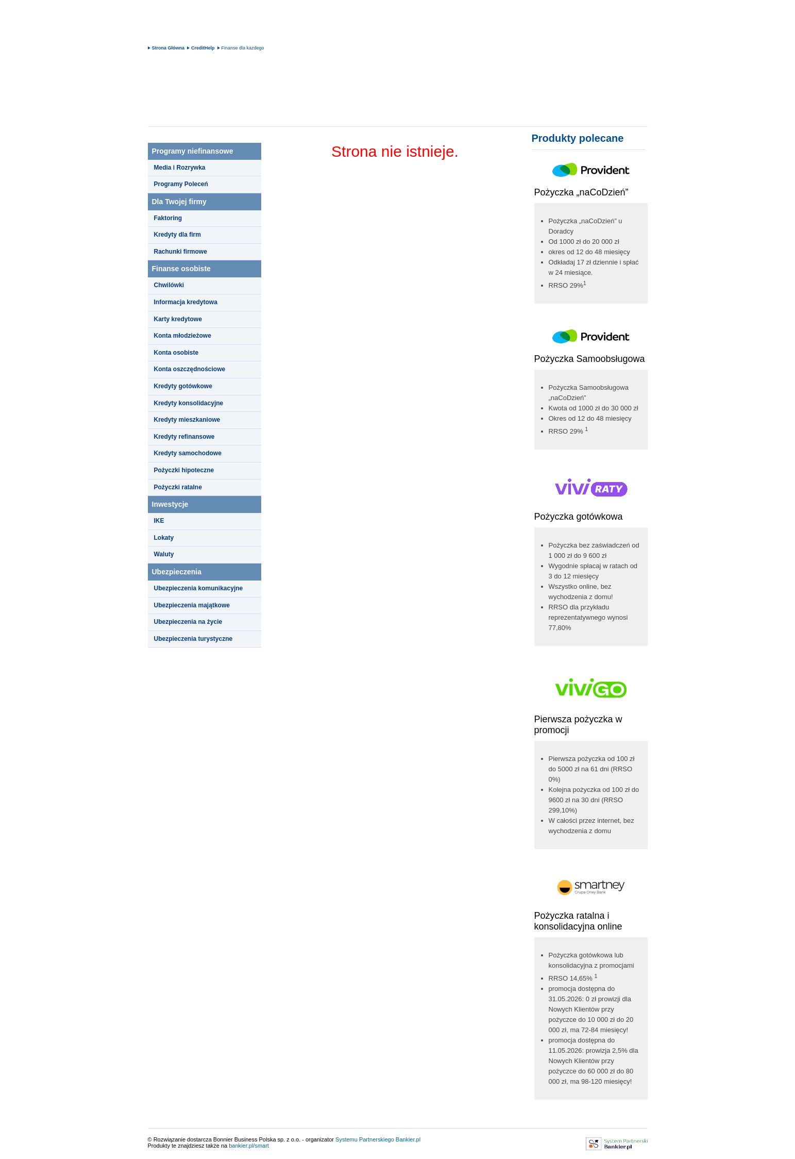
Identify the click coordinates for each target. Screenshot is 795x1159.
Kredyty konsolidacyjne (189, 403)
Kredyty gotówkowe (183, 386)
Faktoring (168, 218)
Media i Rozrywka (180, 167)
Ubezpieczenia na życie (188, 621)
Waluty (164, 554)
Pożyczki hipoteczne (184, 470)
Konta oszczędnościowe (190, 369)
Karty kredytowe (178, 319)
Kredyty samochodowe (188, 453)
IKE (159, 520)
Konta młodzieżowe (182, 335)
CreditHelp (203, 48)
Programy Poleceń (181, 184)
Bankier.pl (408, 1139)
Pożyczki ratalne (178, 487)
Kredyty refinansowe (184, 436)
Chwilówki (169, 285)
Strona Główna (168, 48)
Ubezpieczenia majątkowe (192, 605)
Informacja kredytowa (185, 302)
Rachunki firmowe (180, 251)
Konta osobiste (176, 352)
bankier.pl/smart (249, 1146)
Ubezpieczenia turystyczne (193, 638)
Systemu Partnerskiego (364, 1139)
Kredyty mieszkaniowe (187, 419)
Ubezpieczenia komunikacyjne (198, 588)
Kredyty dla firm (177, 234)
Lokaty (164, 537)
